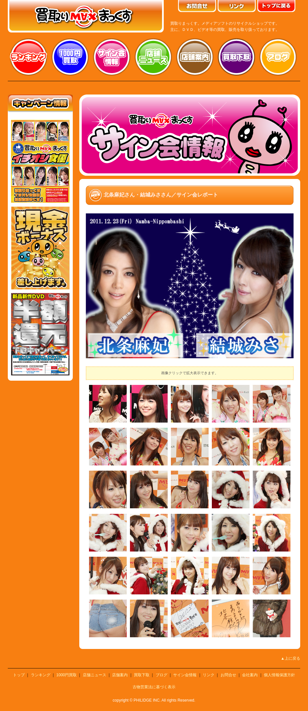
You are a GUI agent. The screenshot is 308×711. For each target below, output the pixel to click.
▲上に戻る (290, 658)
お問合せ (228, 675)
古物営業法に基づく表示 (154, 687)
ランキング (28, 57)
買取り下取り (236, 57)
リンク (208, 675)
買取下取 (141, 675)
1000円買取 (66, 675)
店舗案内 (195, 57)
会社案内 (250, 675)
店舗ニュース (153, 57)
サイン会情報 (112, 57)
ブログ (278, 57)
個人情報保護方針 (279, 675)
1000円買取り (70, 57)
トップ (19, 675)
